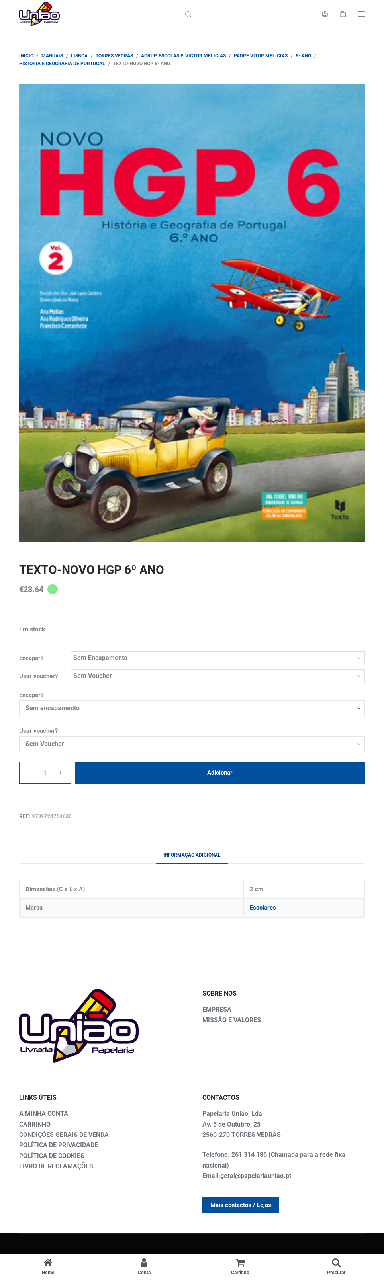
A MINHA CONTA (43, 1113)
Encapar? (31, 658)
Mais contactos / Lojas (240, 1205)
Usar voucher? (38, 676)
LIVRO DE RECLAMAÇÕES (56, 1166)
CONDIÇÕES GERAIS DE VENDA (64, 1134)
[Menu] (361, 14)
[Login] (325, 14)
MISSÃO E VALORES (231, 1020)
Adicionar (220, 772)
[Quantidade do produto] (45, 773)
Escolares (263, 907)
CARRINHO (35, 1124)
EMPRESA (216, 1009)
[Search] (188, 14)
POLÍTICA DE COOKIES (51, 1156)
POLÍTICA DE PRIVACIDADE (58, 1145)
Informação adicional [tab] (192, 855)
